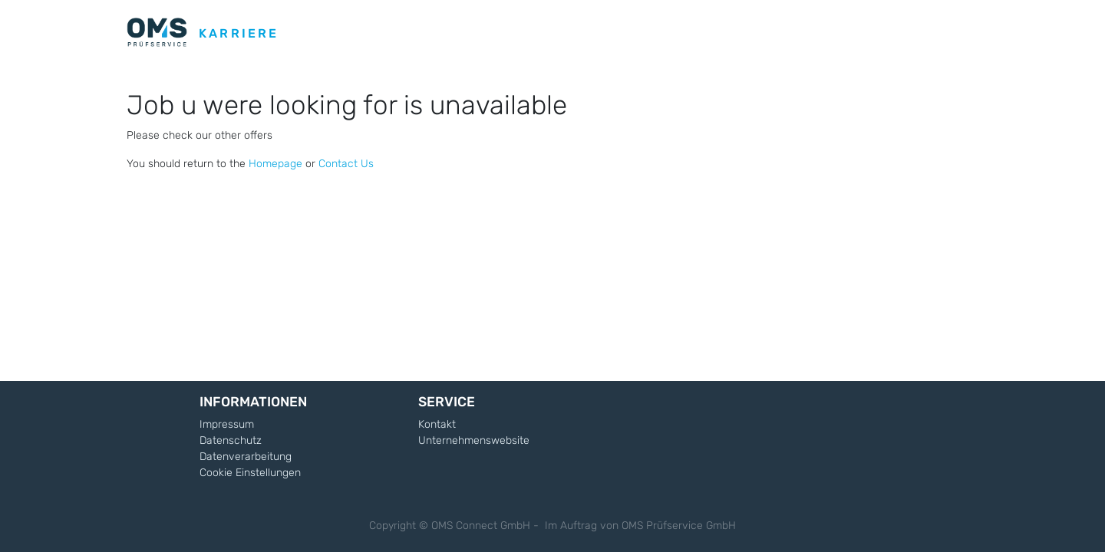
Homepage (275, 163)
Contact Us (346, 163)
